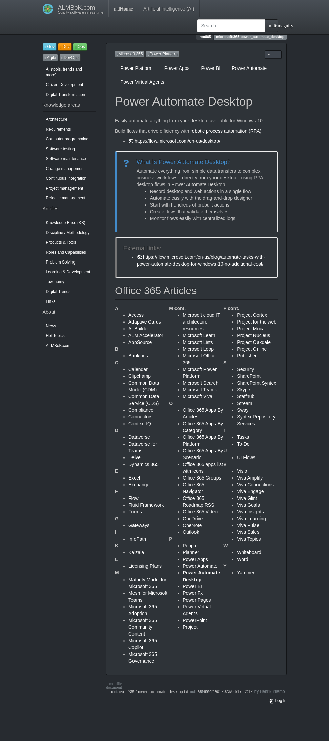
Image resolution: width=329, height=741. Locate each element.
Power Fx (193, 593)
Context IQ (139, 423)
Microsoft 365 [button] (130, 54)
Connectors (140, 417)
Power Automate (249, 68)
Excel (134, 478)
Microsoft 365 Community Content (142, 627)
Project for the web (256, 322)
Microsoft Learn (199, 335)
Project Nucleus (253, 335)
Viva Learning (251, 518)
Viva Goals (248, 505)
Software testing (60, 149)
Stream (244, 403)
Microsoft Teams (200, 389)
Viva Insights (250, 511)
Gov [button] (50, 46)
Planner (191, 552)
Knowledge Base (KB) (65, 222)
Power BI (210, 68)
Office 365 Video (200, 511)
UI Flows (246, 457)
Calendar (138, 369)
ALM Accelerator (145, 335)
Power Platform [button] (162, 54)
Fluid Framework (146, 505)
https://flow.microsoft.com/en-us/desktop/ (177, 141)
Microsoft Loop (198, 349)
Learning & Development (68, 272)
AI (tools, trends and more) (64, 72)
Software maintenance (66, 158)
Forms (135, 511)
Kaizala (136, 552)
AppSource (140, 342)
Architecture (56, 119)
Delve (134, 457)
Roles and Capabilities (66, 252)
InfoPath (137, 539)
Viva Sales (248, 532)
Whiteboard (249, 552)
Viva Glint (247, 498)
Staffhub (245, 396)
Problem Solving (61, 262)
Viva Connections (255, 484)
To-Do (243, 444)
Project (190, 627)
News (51, 326)
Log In (278, 700)
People (190, 545)
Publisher (246, 355)
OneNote (192, 525)
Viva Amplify (250, 478)
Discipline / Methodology (68, 232)
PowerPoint (195, 620)
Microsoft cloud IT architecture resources (201, 321)
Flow (133, 498)
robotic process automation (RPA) (225, 131)
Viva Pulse (248, 525)
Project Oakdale (254, 342)
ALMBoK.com (58, 345)
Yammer (245, 573)
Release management (65, 198)
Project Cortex (252, 315)
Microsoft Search (200, 383)
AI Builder (138, 328)
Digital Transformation (65, 94)
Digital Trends (58, 291)
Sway (242, 410)
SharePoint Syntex (256, 383)
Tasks (243, 437)
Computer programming (67, 139)
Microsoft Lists (198, 342)
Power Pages (197, 600)
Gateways (138, 525)
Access (136, 315)
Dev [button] (65, 46)
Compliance (140, 410)
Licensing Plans (145, 566)
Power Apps (177, 68)
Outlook (191, 532)
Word (242, 559)
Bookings (138, 355)
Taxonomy (55, 281)
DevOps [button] (70, 57)
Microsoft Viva (197, 396)
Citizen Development (64, 84)
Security (245, 369)
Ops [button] (80, 46)
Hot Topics (55, 335)
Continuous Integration (66, 178)
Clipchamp (139, 376)
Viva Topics (249, 539)
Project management (64, 188)
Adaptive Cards (144, 322)
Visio (242, 471)
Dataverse (139, 437)
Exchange (138, 484)
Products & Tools (61, 242)
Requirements (58, 129)
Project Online (252, 349)
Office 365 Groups (202, 478)
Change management (65, 168)
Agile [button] (50, 57)
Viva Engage (250, 491)
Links (51, 301)
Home (123, 8)
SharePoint (248, 376)
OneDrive (193, 518)
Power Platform (136, 68)
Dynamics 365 (143, 464)
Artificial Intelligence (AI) (168, 9)
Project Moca (251, 328)
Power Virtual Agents (142, 82)
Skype (243, 389)
